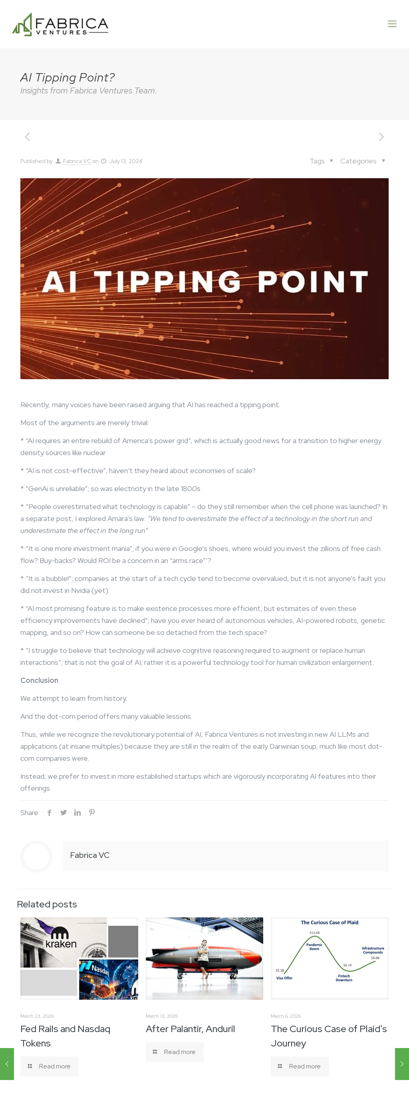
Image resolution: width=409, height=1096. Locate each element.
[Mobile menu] (392, 24)
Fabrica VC (77, 161)
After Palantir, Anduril (190, 1028)
